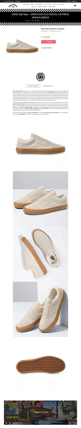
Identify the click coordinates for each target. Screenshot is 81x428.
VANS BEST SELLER (41, 412)
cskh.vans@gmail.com (8, 1)
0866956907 (18, 1)
